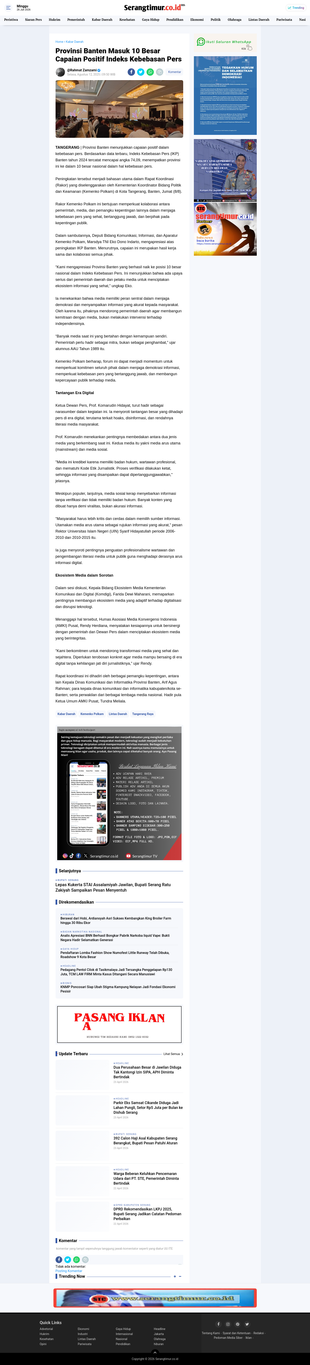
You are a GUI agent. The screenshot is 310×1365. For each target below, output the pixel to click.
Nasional (121, 1339)
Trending (298, 7)
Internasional (124, 1334)
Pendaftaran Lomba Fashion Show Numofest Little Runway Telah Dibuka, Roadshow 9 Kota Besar (115, 955)
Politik (215, 20)
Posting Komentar (69, 1271)
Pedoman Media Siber (228, 1337)
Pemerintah (75, 20)
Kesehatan (126, 20)
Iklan (248, 1337)
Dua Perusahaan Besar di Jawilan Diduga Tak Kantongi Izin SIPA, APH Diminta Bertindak (147, 1073)
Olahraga (234, 20)
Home (60, 41)
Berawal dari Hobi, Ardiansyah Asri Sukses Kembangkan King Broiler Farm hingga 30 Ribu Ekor (116, 920)
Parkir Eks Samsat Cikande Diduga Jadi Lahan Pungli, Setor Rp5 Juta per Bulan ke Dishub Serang (146, 1109)
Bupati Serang (126, 1134)
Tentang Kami (211, 1333)
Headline (122, 1063)
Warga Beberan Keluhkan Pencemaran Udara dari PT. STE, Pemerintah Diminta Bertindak (144, 1180)
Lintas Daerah (258, 20)
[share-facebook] (131, 72)
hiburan (159, 1344)
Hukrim (54, 20)
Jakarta (159, 1334)
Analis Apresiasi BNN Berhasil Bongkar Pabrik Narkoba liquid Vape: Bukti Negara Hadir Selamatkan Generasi (115, 938)
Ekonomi (196, 20)
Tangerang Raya (142, 714)
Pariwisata (283, 20)
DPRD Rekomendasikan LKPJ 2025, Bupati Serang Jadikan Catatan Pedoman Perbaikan (147, 1215)
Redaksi (258, 1333)
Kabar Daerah (102, 20)
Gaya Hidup (150, 20)
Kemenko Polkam (92, 714)
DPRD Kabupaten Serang (133, 1205)
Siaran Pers (33, 20)
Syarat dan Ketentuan (237, 1333)
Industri (83, 1334)
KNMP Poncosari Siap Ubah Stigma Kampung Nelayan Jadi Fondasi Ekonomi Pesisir (118, 989)
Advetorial (46, 1329)
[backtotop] (155, 1353)
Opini (43, 1344)
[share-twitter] (140, 72)
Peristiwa (11, 20)
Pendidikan (174, 20)
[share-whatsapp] (150, 72)
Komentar (174, 72)
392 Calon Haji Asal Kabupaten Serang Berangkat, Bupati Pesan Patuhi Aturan (144, 1144)
